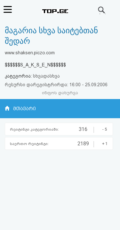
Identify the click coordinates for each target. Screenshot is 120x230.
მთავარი (24, 108)
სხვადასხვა (46, 76)
